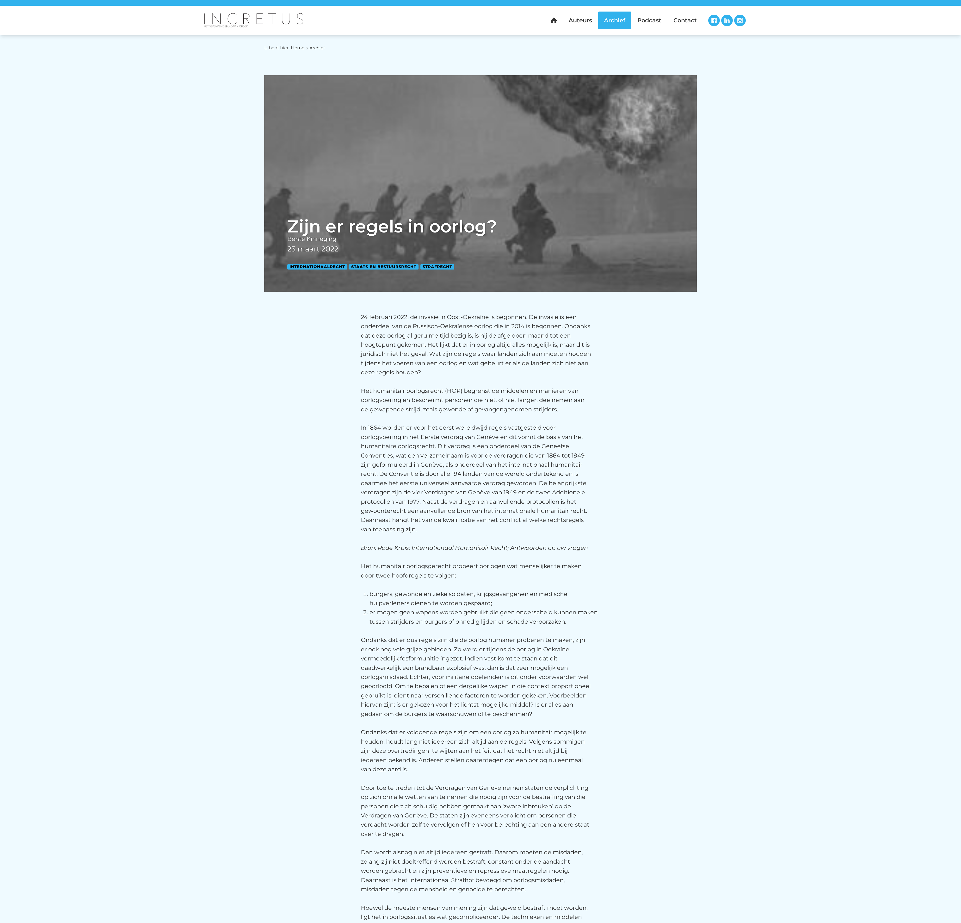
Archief (317, 47)
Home (297, 47)
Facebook (714, 20)
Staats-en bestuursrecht (383, 266)
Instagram (740, 20)
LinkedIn (727, 20)
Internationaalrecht (317, 266)
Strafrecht (437, 266)
